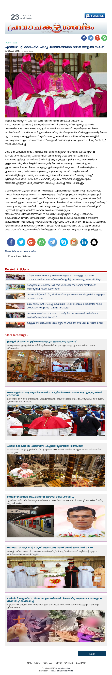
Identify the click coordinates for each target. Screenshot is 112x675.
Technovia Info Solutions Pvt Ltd (60, 671)
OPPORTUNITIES (64, 663)
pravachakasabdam (62, 668)
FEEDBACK (80, 663)
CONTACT (48, 663)
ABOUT (37, 663)
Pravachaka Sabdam (19, 257)
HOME (29, 663)
